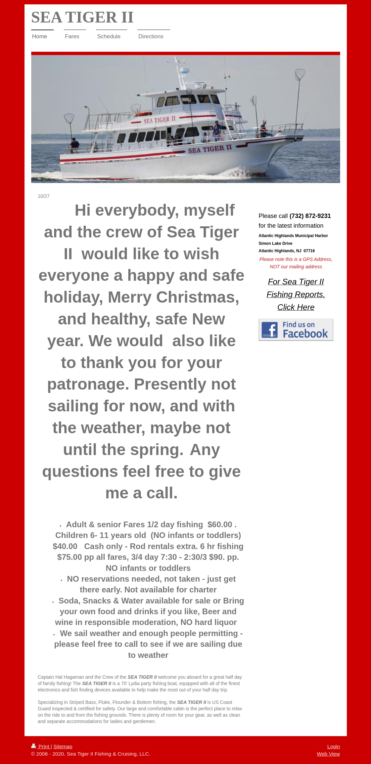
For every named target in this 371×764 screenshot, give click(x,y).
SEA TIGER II (82, 17)
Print (41, 746)
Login (333, 746)
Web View (328, 754)
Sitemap (62, 746)
